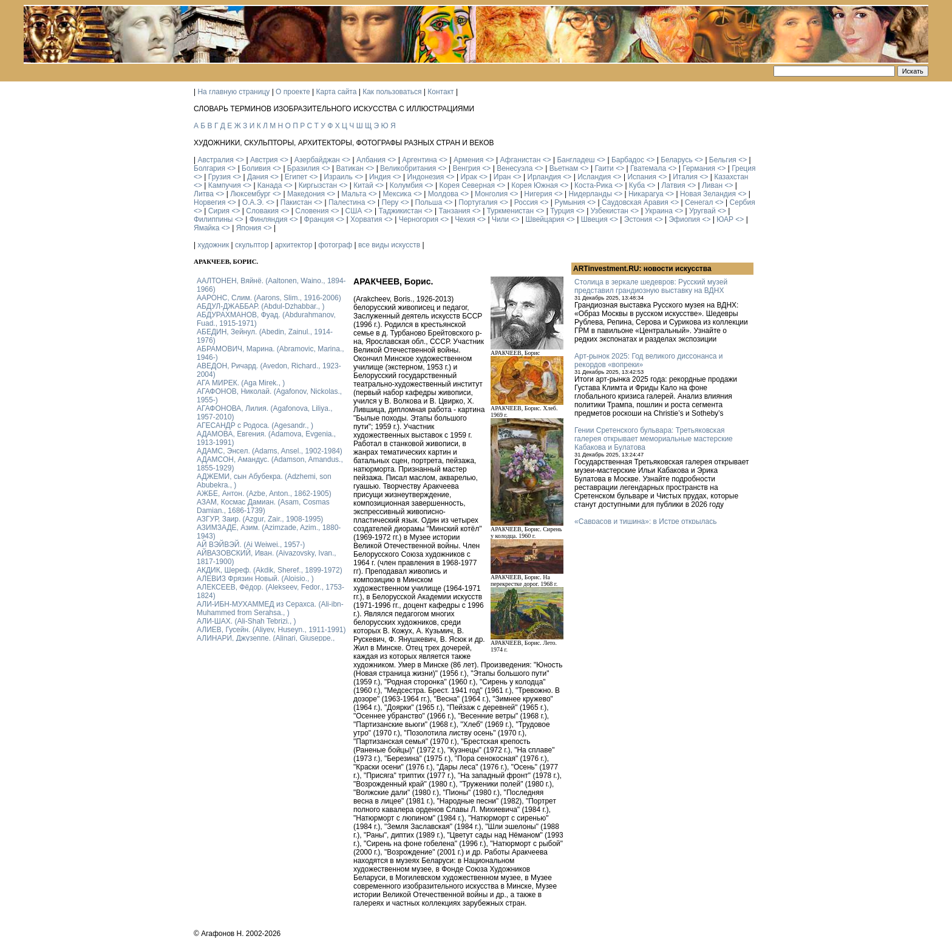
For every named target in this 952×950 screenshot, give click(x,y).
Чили (500, 219)
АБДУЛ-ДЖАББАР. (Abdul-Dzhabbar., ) (260, 306)
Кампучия (224, 185)
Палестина (346, 202)
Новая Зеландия (708, 194)
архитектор (293, 245)
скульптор (252, 245)
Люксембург (250, 194)
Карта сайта (336, 92)
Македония (306, 194)
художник (213, 245)
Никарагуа (646, 194)
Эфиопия (684, 219)
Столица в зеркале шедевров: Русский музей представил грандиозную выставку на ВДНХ (650, 286)
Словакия (262, 211)
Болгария (209, 168)
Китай (363, 185)
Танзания (454, 211)
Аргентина (419, 160)
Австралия (215, 160)
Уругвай (702, 211)
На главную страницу (233, 92)
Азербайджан (317, 160)
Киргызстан (318, 185)
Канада (269, 185)
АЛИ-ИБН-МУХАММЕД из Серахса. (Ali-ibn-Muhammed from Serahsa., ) (270, 608)
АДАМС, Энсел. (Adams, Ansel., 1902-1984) (269, 451)
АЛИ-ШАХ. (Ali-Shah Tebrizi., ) (246, 621)
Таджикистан (400, 211)
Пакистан (296, 202)
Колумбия (406, 185)
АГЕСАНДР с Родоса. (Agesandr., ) (255, 425)
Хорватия (366, 219)
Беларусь (676, 160)
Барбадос (627, 160)
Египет (296, 177)
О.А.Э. (253, 202)
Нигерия (538, 194)
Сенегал (699, 202)
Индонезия (425, 177)
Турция (562, 211)
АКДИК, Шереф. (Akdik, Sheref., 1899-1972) (269, 570)
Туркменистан (510, 211)
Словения (311, 211)
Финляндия (269, 219)
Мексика (396, 194)
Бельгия (722, 160)
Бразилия (303, 168)
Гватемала (648, 168)
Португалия (477, 202)
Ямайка (206, 228)
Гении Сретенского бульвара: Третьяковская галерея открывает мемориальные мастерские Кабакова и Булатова (653, 439)
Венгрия (466, 168)
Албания (371, 160)
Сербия (742, 202)
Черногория (418, 219)
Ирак (468, 177)
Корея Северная (467, 185)
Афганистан (520, 160)
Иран (502, 177)
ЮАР (724, 219)
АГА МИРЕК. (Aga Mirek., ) (241, 383)
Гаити (603, 168)
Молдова (443, 194)
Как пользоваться (391, 92)
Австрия (264, 160)
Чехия (465, 219)
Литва (204, 194)
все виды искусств (389, 245)
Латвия (673, 185)
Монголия (491, 194)
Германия (698, 168)
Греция (743, 168)
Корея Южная (534, 185)
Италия (685, 177)
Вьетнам (564, 168)
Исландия (594, 177)
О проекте (293, 92)
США (353, 211)
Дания (257, 177)
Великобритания (408, 168)
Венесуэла (514, 168)
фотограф (335, 245)
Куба (637, 185)
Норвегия (210, 202)
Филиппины (213, 219)
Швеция (594, 219)
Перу (390, 202)
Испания (641, 177)
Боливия (256, 168)
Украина (659, 211)
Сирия (218, 211)
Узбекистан (609, 211)
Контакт (440, 92)
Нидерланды (590, 194)
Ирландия (544, 177)
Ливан (712, 185)
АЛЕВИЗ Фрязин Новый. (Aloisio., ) (255, 578)
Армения (468, 160)
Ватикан (350, 168)
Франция (319, 219)
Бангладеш (575, 160)
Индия (379, 177)
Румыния (569, 202)
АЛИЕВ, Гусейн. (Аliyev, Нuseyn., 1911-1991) (271, 629)
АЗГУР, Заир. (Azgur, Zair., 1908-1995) (260, 519)
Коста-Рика (593, 185)
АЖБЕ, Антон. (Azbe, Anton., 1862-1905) (264, 493)
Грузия (219, 177)
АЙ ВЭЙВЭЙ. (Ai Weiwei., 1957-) (251, 544)
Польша (429, 202)
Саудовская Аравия (635, 202)
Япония (249, 228)
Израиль (338, 177)
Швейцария (544, 219)
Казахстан (731, 177)
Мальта (353, 194)
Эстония (638, 219)
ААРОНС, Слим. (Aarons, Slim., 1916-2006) (269, 298)
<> (240, 160)
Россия (526, 202)
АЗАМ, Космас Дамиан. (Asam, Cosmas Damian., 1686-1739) (263, 506)
